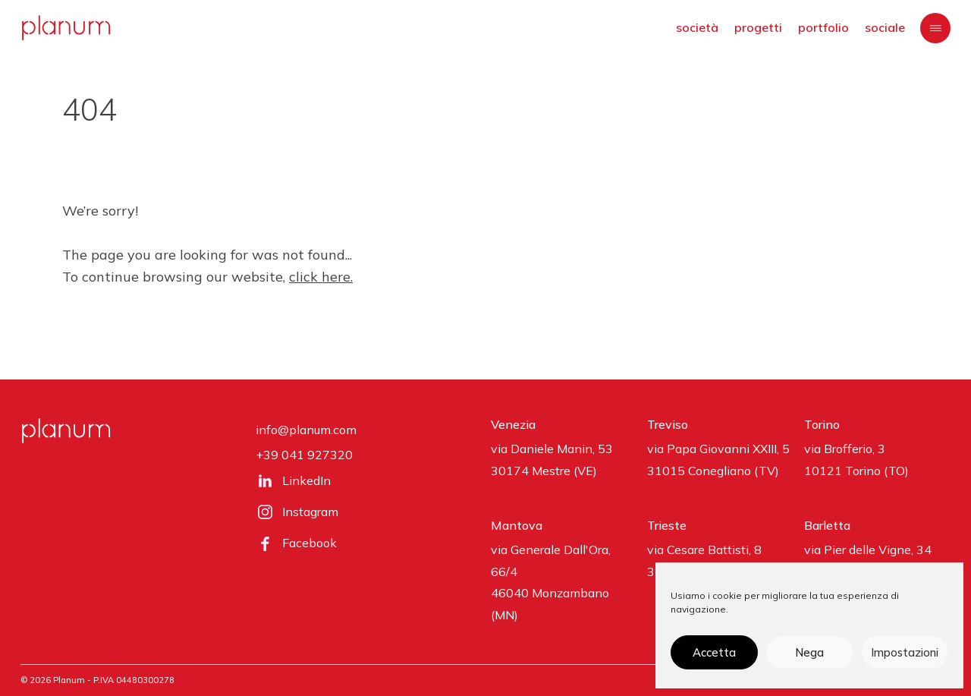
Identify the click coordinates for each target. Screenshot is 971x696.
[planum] (66, 27)
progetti (758, 27)
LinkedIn (306, 480)
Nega (809, 652)
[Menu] (935, 28)
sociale (885, 27)
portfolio (823, 27)
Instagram (310, 511)
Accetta (714, 652)
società (697, 27)
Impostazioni (904, 652)
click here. (321, 276)
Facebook (309, 542)
